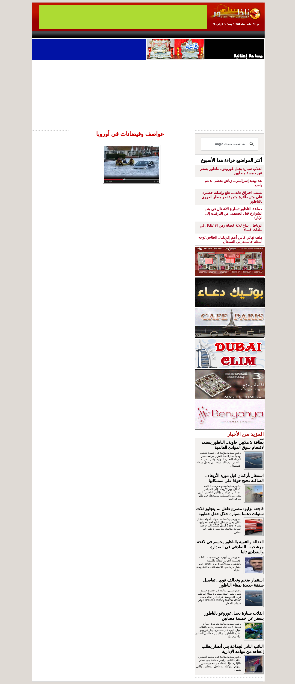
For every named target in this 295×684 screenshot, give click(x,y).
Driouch (215, 34)
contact (45, 34)
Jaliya (139, 34)
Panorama (96, 34)
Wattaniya (157, 34)
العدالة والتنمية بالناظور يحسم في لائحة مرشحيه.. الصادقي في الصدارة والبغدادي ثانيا (230, 547)
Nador (235, 34)
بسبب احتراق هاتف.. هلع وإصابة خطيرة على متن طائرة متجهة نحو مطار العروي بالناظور (231, 197)
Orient (174, 34)
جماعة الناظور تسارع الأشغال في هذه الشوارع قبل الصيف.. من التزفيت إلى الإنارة (233, 213)
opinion (78, 34)
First (254, 34)
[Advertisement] (148, 94)
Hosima (194, 34)
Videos (120, 34)
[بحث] (230, 144)
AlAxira (64, 34)
